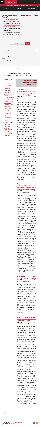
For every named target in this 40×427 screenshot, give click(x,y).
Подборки (33, 7)
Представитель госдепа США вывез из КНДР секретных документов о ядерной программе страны (9, 104)
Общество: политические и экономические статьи (11, 25)
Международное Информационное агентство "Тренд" (20, 16)
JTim (6, 51)
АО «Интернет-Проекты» (17, 422)
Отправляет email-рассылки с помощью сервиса (20, 5)
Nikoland (13, 423)
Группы (21, 7)
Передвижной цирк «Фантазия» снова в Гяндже (8, 117)
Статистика (6, 56)
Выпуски (8, 7)
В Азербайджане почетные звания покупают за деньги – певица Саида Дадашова (9, 88)
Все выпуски (22, 69)
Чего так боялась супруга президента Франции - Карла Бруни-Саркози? (8, 129)
